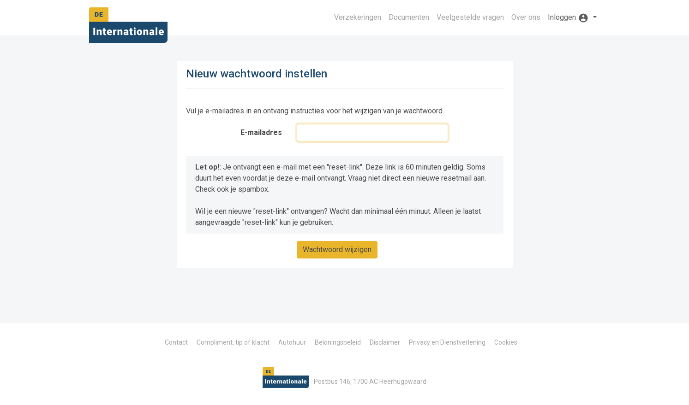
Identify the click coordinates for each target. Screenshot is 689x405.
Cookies (505, 342)
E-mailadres (261, 132)
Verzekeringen (357, 17)
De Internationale (128, 28)
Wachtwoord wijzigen (337, 249)
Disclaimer (385, 342)
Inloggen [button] (569, 17)
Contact (176, 342)
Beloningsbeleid (338, 342)
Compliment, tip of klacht (233, 342)
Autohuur (292, 342)
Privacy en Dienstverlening (447, 342)
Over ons (525, 17)
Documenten (409, 17)
